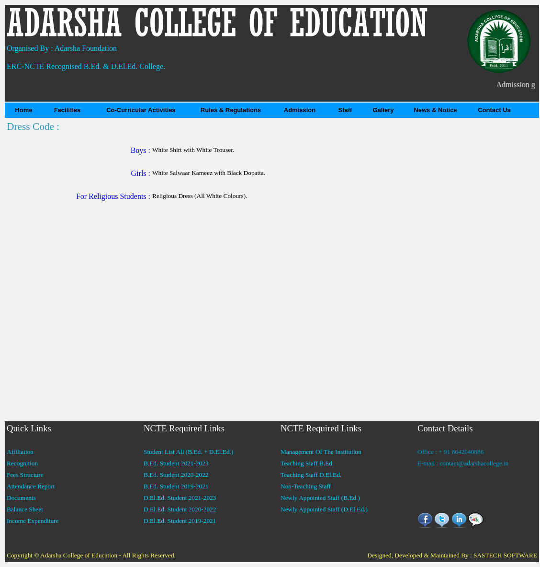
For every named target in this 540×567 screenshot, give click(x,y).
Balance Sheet (25, 509)
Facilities (67, 110)
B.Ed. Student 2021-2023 (176, 463)
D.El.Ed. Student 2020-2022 (180, 509)
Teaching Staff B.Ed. (307, 463)
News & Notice (435, 110)
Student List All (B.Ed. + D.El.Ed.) (188, 451)
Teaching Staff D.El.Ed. (311, 474)
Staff (345, 110)
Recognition (22, 463)
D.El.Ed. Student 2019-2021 (180, 520)
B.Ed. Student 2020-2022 (176, 474)
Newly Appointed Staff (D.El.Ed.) (324, 509)
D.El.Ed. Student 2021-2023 (180, 497)
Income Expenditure (32, 520)
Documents (21, 497)
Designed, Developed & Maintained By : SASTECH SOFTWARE (452, 555)
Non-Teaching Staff (306, 486)
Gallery (383, 110)
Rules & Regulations (231, 110)
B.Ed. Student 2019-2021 (176, 486)
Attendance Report (31, 486)
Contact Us (494, 110)
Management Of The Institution (321, 451)
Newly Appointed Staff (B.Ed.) (320, 497)
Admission (299, 110)
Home (23, 110)
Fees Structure (25, 474)
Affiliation (20, 451)
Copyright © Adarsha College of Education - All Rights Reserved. (91, 555)
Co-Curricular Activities (141, 110)
